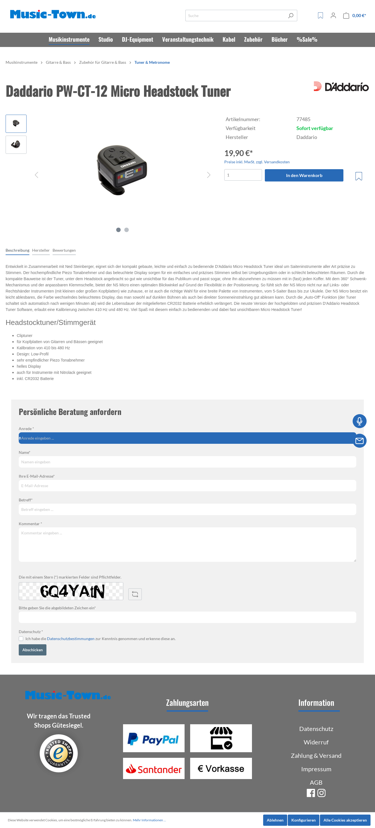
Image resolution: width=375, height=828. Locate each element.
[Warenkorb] (354, 15)
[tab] (17, 250)
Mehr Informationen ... (149, 820)
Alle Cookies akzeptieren (345, 820)
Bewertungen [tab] (64, 250)
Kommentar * (30, 523)
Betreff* (26, 499)
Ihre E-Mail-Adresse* (37, 476)
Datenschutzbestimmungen (71, 638)
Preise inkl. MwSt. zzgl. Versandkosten (257, 161)
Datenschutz (316, 728)
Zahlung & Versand (316, 755)
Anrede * (26, 428)
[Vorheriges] (36, 175)
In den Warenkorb (304, 175)
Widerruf (316, 742)
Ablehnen (275, 820)
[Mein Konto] (333, 15)
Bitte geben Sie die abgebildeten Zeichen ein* (57, 607)
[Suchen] (290, 15)
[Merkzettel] (320, 15)
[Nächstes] (209, 175)
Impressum (316, 769)
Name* (24, 452)
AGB (316, 782)
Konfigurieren (303, 820)
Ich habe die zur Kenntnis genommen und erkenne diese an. (100, 638)
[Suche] (234, 15)
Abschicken (32, 649)
